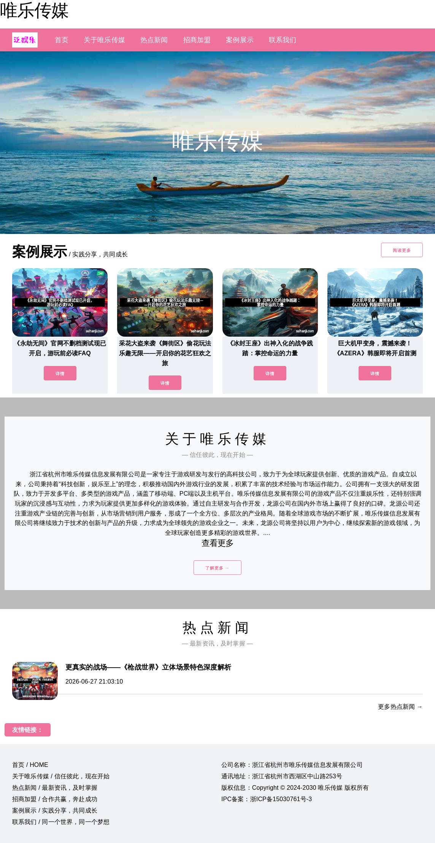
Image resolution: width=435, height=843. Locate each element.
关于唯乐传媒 (104, 40)
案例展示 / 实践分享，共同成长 (54, 810)
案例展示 (240, 40)
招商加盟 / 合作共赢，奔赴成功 (54, 799)
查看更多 (218, 543)
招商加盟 (197, 40)
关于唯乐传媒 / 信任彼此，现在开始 (61, 776)
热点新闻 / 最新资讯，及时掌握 (54, 787)
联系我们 (283, 40)
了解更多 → (217, 568)
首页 (61, 40)
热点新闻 (154, 40)
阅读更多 (402, 250)
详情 (60, 373)
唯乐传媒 (34, 10)
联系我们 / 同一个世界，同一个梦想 (61, 822)
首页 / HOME (30, 765)
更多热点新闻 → (400, 706)
